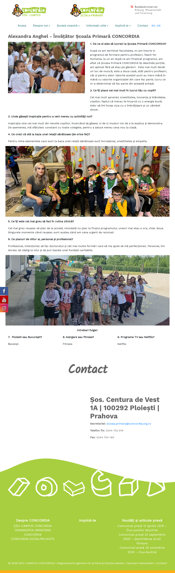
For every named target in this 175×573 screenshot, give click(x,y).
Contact (161, 563)
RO (154, 25)
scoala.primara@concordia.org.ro (129, 423)
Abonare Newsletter (140, 563)
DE (159, 25)
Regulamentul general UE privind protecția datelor (91, 563)
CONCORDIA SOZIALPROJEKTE (33, 539)
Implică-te (87, 520)
